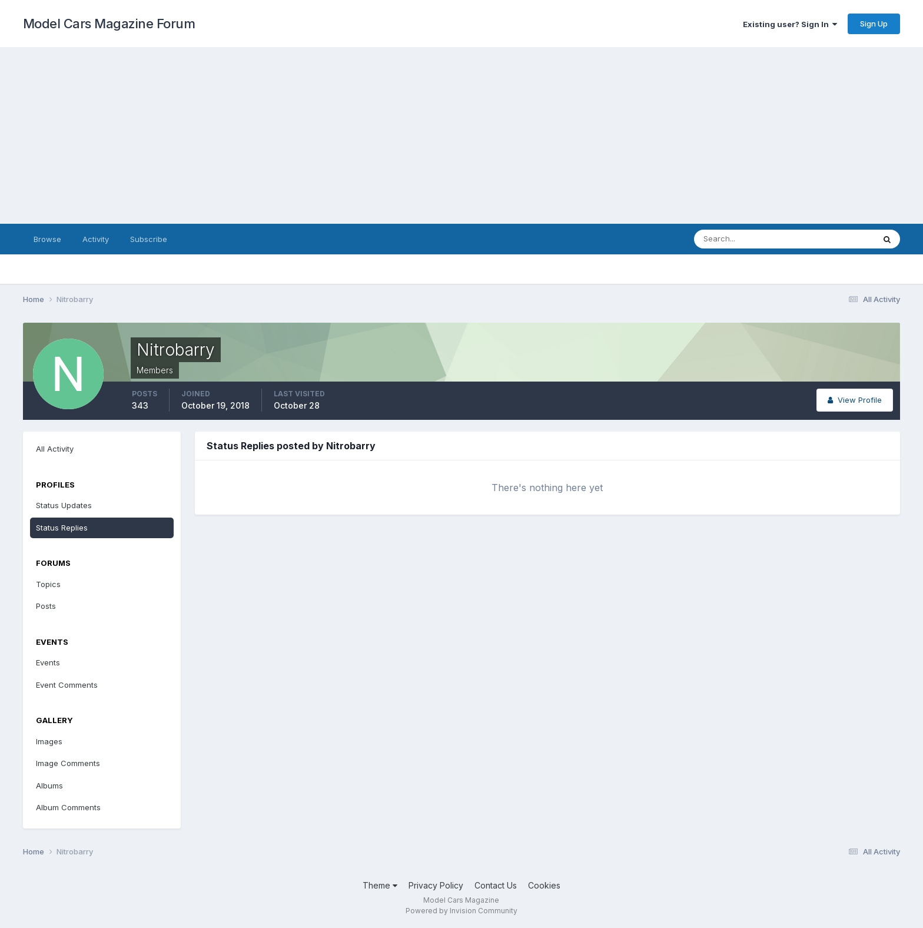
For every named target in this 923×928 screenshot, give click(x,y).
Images (49, 741)
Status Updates (64, 505)
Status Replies (62, 527)
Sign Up (874, 23)
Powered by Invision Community (461, 910)
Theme (380, 885)
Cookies (544, 885)
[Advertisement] (461, 135)
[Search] (746, 239)
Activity (95, 239)
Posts (46, 606)
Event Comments (67, 685)
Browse (47, 239)
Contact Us (495, 885)
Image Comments (68, 763)
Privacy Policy (436, 885)
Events (48, 662)
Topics (48, 584)
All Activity (55, 448)
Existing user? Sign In (790, 24)
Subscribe (148, 239)
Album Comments (68, 807)
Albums (49, 785)
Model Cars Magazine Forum (109, 23)
